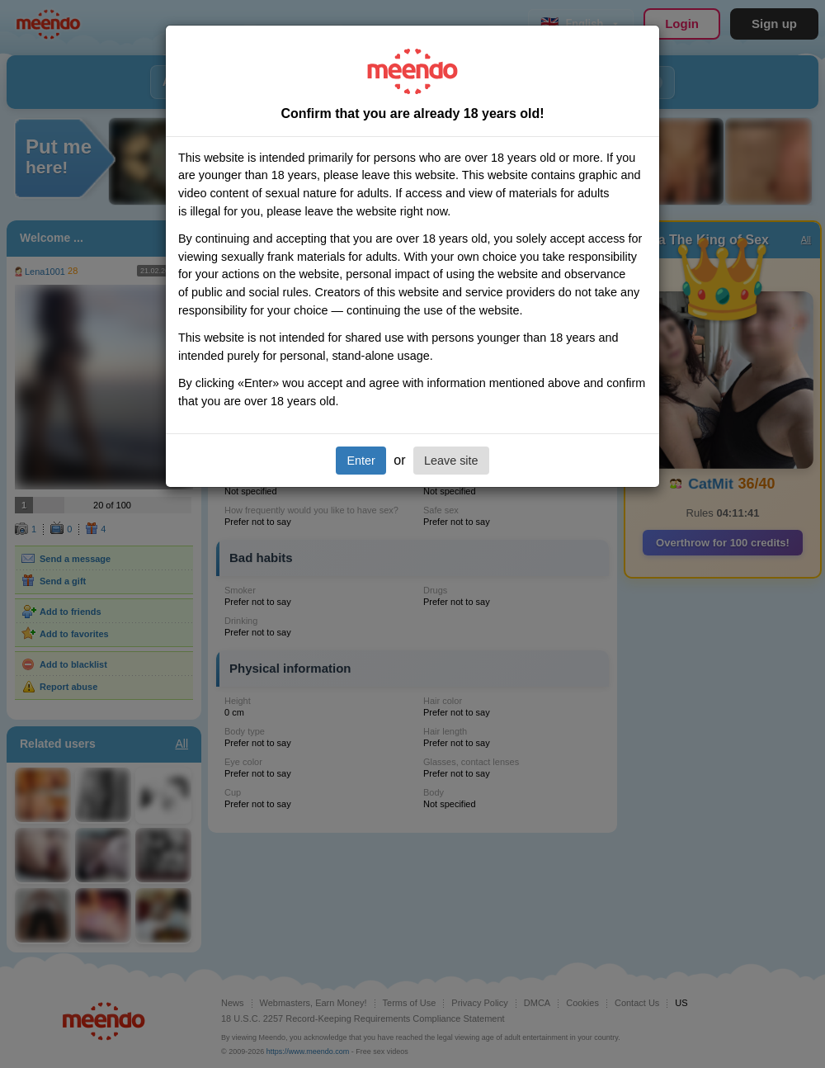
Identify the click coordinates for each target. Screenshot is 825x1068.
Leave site (451, 460)
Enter (360, 460)
